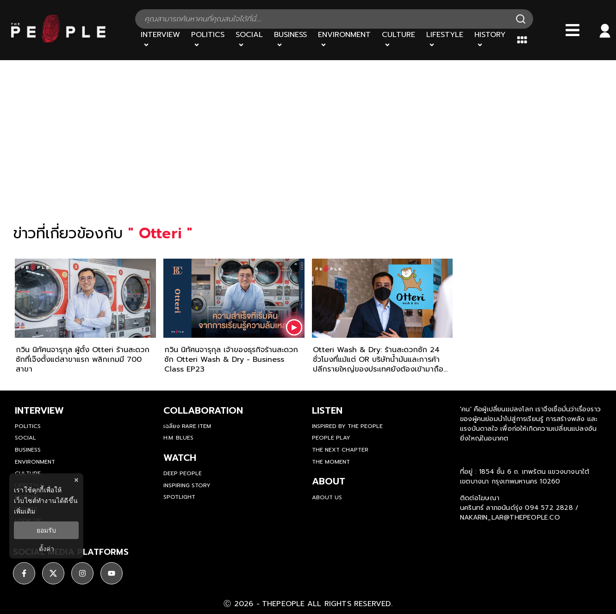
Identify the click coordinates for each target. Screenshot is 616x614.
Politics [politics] (28, 426)
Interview (39, 410)
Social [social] (25, 438)
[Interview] (160, 40)
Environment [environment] (35, 462)
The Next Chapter (340, 450)
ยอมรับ (46, 530)
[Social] (249, 40)
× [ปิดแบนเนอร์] (76, 480)
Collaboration (203, 410)
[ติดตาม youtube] (111, 573)
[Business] (290, 40)
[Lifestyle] (444, 40)
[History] (489, 40)
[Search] (520, 19)
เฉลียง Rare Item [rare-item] (187, 426)
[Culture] (398, 40)
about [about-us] (328, 481)
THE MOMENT (331, 462)
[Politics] (207, 40)
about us (327, 497)
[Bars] (572, 30)
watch (179, 458)
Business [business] (28, 450)
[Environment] (344, 40)
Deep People (182, 473)
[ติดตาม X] (53, 573)
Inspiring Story (187, 485)
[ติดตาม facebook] (24, 573)
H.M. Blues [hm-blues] (178, 438)
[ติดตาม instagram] (82, 573)
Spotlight (179, 497)
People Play (331, 438)
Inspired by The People (347, 426)
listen (327, 410)
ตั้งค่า (46, 548)
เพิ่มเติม (24, 511)
